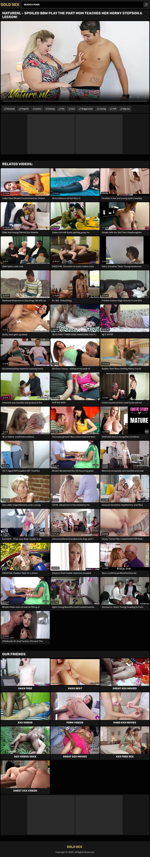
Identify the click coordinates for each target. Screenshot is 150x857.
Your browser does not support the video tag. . (75, 63)
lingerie (25, 108)
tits (62, 108)
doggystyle (87, 108)
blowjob (11, 108)
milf (114, 108)
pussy (38, 108)
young (102, 108)
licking (51, 108)
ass (73, 108)
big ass (126, 108)
